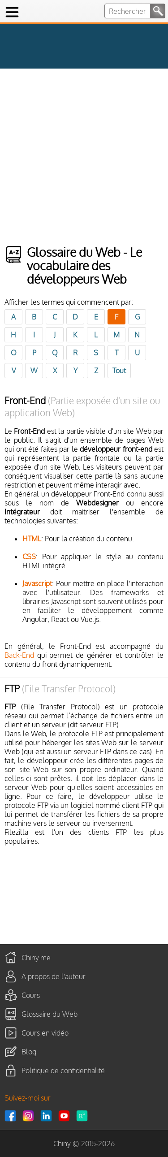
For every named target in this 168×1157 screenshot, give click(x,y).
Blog (29, 1051)
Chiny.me (36, 957)
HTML (31, 538)
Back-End (19, 655)
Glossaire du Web (50, 1014)
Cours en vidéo (45, 1032)
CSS (29, 556)
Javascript (37, 583)
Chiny (62, 1143)
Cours (31, 995)
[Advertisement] (84, 157)
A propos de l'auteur (54, 976)
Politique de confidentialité (63, 1070)
